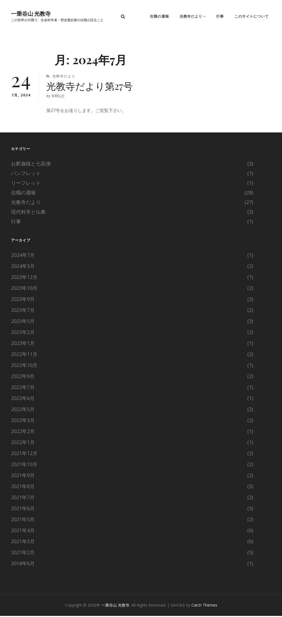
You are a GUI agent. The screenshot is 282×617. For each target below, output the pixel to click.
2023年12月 (24, 278)
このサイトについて (252, 16)
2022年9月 (23, 377)
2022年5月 (23, 410)
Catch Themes (204, 606)
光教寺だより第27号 (90, 86)
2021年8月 (23, 487)
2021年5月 (23, 520)
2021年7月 (23, 498)
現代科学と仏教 (28, 213)
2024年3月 (23, 267)
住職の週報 (161, 16)
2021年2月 (23, 553)
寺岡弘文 (57, 97)
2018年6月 (23, 564)
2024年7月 (23, 256)
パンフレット (26, 174)
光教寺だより (192, 16)
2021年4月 (23, 531)
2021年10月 (24, 465)
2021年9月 (23, 476)
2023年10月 (24, 289)
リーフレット (26, 184)
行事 (221, 16)
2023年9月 (23, 300)
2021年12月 (24, 454)
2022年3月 (23, 421)
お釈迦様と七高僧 (31, 164)
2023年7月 (23, 311)
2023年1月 (23, 344)
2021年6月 (23, 509)
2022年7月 (23, 388)
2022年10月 (24, 366)
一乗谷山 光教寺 (31, 13)
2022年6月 (23, 399)
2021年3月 (23, 542)
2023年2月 (23, 333)
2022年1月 (23, 443)
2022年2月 (23, 432)
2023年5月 (23, 322)
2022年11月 (24, 355)
